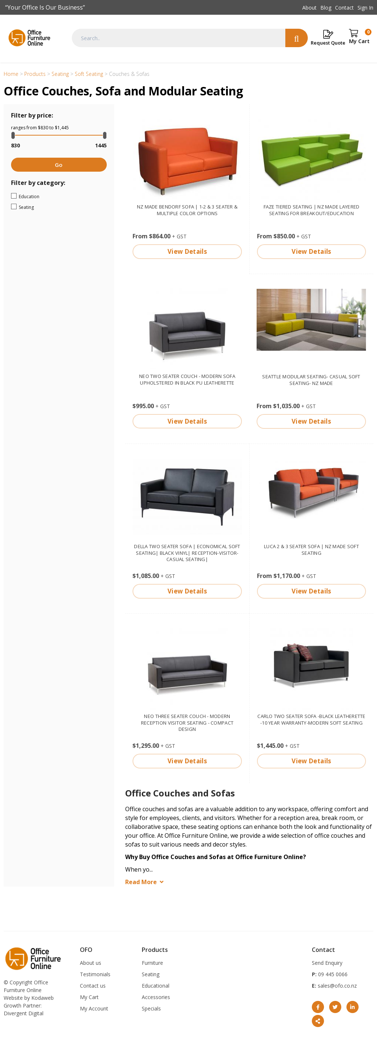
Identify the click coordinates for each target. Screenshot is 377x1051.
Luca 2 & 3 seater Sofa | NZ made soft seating (311, 549)
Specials (151, 1008)
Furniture (152, 962)
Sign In (365, 7)
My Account (94, 1008)
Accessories (156, 997)
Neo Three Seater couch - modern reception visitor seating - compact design (187, 723)
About (309, 7)
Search (296, 38)
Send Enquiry (327, 962)
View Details (187, 251)
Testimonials (95, 974)
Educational (155, 985)
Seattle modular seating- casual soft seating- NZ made (311, 379)
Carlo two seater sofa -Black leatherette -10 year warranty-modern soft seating (311, 719)
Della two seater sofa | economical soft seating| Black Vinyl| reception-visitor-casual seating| (187, 553)
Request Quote (328, 42)
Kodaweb (42, 997)
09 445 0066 (332, 974)
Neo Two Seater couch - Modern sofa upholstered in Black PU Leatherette (187, 379)
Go (59, 164)
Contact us (93, 985)
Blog (325, 7)
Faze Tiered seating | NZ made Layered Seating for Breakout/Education (312, 210)
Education (51, 196)
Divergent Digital (23, 1013)
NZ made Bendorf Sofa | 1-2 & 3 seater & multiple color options (187, 210)
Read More (141, 882)
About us (90, 962)
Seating (46, 206)
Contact (344, 7)
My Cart (89, 997)
